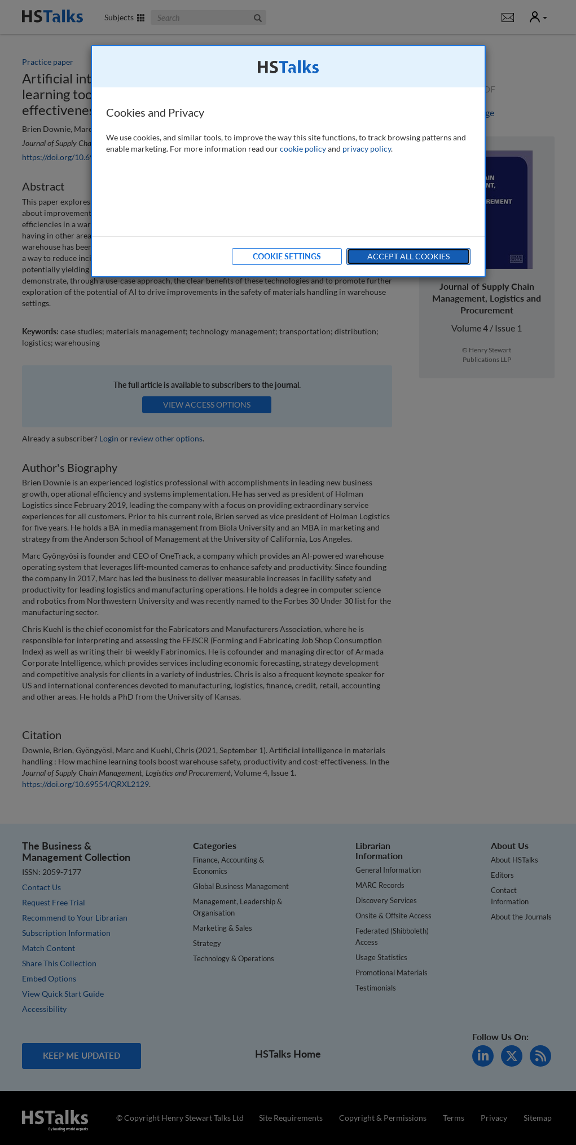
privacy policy (366, 148)
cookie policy (303, 148)
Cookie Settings (287, 256)
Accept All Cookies (408, 256)
